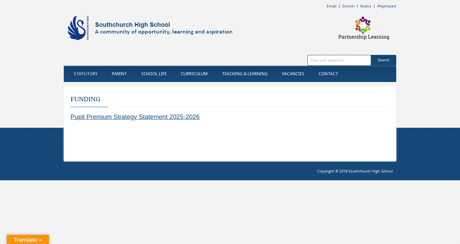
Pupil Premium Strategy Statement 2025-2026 (135, 116)
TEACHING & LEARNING (245, 73)
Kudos (365, 6)
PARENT (119, 73)
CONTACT (328, 73)
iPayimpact (386, 6)
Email (332, 6)
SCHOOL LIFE (154, 73)
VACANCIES (293, 73)
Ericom (348, 6)
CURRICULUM (194, 73)
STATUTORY (86, 73)
